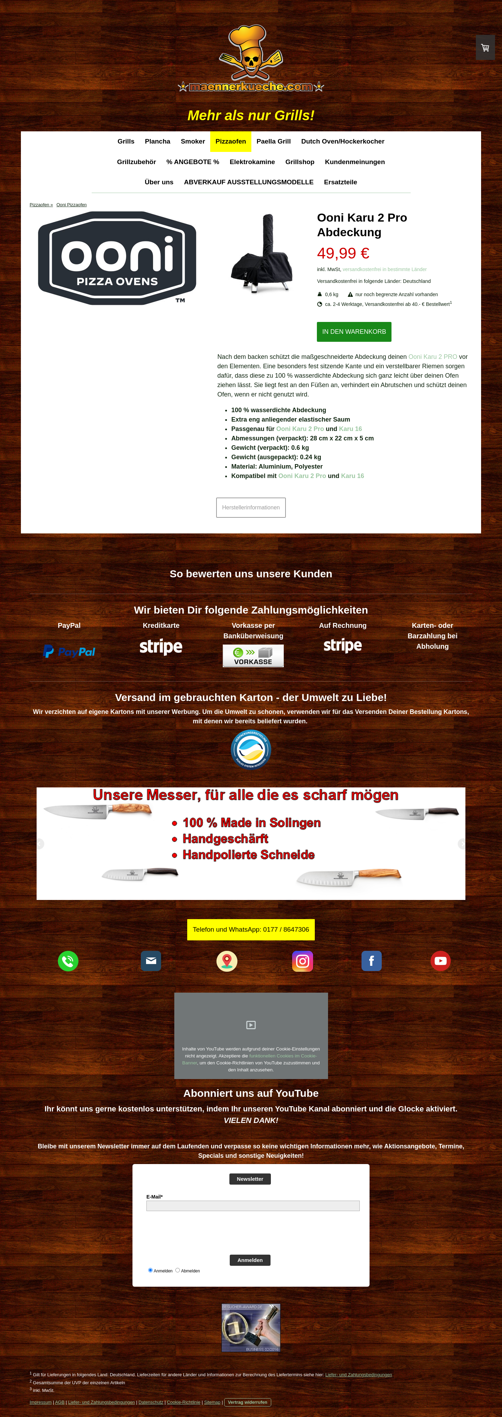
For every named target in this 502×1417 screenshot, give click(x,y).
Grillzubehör (136, 161)
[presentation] (199, 1232)
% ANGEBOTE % (193, 161)
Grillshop (300, 161)
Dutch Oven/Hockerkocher (343, 141)
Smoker (193, 141)
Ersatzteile (340, 182)
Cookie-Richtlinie (183, 1402)
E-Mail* (154, 1197)
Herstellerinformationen (251, 507)
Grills (126, 141)
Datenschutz (150, 1402)
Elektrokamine (252, 161)
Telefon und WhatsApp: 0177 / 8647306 (251, 929)
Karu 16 (350, 428)
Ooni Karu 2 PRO (433, 356)
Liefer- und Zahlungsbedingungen (358, 1374)
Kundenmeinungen (355, 161)
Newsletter (250, 1179)
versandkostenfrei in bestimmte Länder (385, 269)
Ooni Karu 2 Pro (300, 428)
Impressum (41, 1402)
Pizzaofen (230, 141)
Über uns (159, 182)
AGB (59, 1402)
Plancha (157, 141)
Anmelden (250, 1260)
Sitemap (212, 1402)
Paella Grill (274, 141)
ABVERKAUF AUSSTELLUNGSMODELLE (249, 182)
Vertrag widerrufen (247, 1402)
